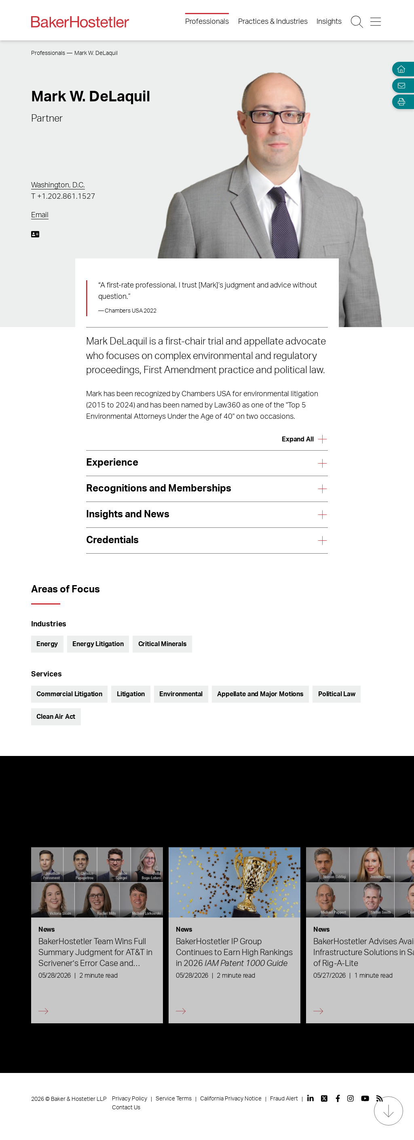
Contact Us (126, 1108)
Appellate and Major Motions (260, 694)
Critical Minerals (162, 644)
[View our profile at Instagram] (350, 1098)
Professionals (207, 21)
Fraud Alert (284, 1099)
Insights (329, 21)
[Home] (399, 69)
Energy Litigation (97, 644)
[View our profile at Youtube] (365, 1098)
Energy (47, 644)
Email (40, 215)
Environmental (181, 694)
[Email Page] (399, 85)
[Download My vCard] (35, 234)
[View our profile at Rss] (379, 1098)
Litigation (131, 694)
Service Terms (174, 1099)
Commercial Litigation (69, 694)
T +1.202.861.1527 (63, 196)
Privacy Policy (129, 1099)
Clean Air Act (55, 717)
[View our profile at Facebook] (338, 1098)
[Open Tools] (399, 102)
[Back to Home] (80, 21)
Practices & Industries (273, 21)
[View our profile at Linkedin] (310, 1098)
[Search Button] (357, 22)
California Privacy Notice (231, 1099)
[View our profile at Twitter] (324, 1098)
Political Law (336, 694)
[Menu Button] (376, 22)
